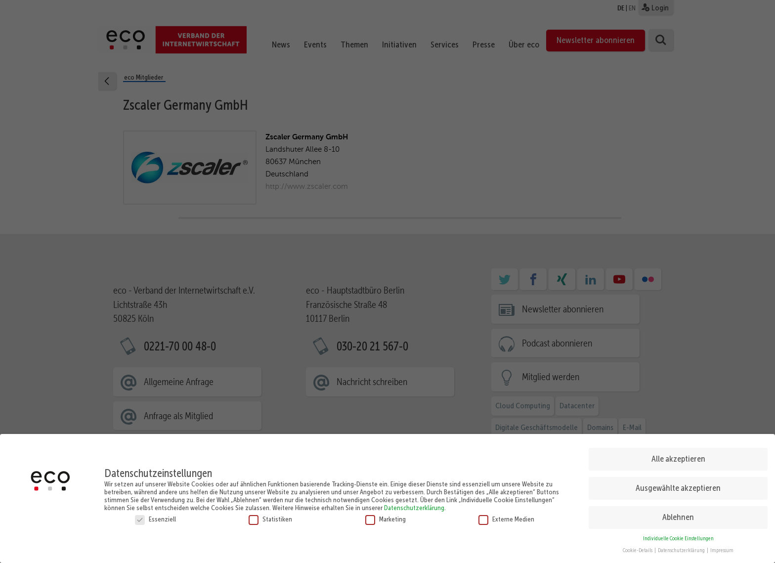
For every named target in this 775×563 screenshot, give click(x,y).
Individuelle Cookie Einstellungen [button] (678, 535)
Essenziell (155, 516)
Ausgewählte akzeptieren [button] (678, 485)
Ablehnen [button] (678, 514)
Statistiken (270, 516)
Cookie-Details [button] (638, 547)
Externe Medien (506, 516)
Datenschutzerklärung (414, 504)
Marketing (385, 516)
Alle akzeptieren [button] (678, 456)
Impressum (721, 547)
